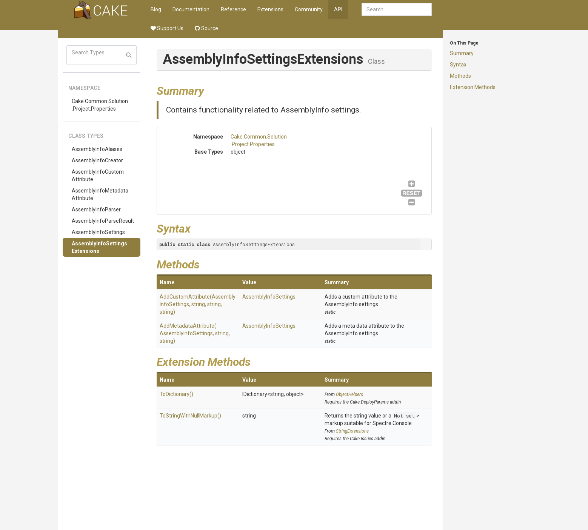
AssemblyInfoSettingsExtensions (99, 247)
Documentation (190, 9)
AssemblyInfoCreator (97, 160)
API (338, 9)
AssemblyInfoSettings (98, 232)
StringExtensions (352, 431)
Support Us (167, 28)
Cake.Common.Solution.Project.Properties (100, 105)
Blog (156, 9)
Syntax (458, 65)
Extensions (270, 9)
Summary (462, 53)
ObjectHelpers (349, 394)
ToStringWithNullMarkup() (190, 416)
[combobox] (397, 9)
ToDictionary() (176, 394)
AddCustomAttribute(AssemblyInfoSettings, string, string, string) (198, 304)
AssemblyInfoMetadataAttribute (100, 194)
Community (309, 9)
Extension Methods (473, 87)
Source (206, 28)
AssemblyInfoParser (96, 209)
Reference (233, 9)
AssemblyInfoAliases (97, 149)
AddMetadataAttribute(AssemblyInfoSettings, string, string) (195, 333)
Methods (460, 76)
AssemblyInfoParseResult (103, 221)
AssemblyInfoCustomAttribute (98, 175)
